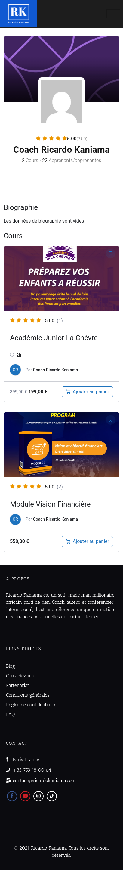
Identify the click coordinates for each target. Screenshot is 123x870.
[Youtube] (25, 796)
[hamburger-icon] (113, 13)
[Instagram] (38, 796)
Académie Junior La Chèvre (54, 338)
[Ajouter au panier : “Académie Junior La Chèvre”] (87, 391)
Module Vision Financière (50, 504)
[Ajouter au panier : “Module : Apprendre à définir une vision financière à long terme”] (87, 541)
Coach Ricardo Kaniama (55, 369)
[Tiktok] (51, 796)
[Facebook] (12, 796)
